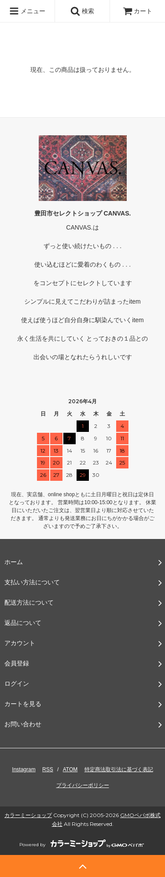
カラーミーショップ (28, 815)
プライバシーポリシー (82, 785)
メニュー (27, 11)
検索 (82, 11)
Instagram (23, 769)
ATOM (70, 769)
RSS (47, 769)
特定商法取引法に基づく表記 (118, 769)
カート (138, 11)
